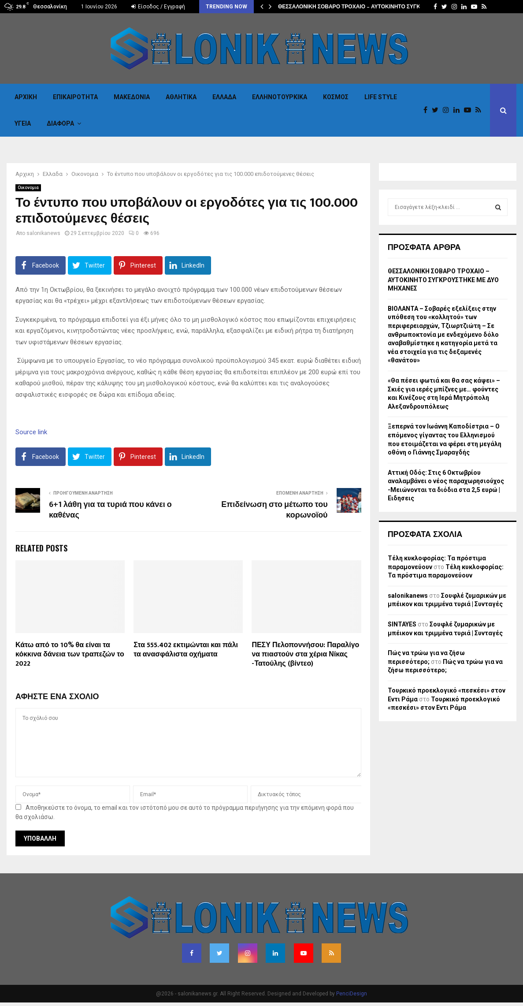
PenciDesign (351, 994)
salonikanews (43, 233)
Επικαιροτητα (75, 97)
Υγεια (23, 123)
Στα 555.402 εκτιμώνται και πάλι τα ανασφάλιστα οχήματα (186, 649)
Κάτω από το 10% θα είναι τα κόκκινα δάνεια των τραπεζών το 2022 (69, 654)
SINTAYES (402, 624)
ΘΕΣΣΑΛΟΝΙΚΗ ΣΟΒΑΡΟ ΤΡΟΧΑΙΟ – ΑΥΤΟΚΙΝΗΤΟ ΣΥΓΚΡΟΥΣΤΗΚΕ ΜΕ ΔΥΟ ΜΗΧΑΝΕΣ (443, 280)
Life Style (380, 97)
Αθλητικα (181, 97)
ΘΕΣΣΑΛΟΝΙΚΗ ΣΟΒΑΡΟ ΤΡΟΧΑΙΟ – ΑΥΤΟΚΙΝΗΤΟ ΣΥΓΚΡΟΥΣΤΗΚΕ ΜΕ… (370, 6)
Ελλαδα (224, 97)
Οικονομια (28, 187)
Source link (31, 432)
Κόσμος (336, 97)
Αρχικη (26, 97)
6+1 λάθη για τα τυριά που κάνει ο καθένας (110, 510)
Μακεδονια (132, 97)
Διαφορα (60, 123)
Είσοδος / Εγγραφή (158, 7)
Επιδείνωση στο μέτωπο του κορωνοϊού (274, 510)
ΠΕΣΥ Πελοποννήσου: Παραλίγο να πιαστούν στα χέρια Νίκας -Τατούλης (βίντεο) (305, 654)
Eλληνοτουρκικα (279, 97)
